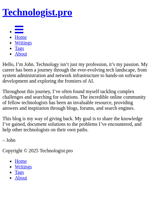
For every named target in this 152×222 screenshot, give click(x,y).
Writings (23, 42)
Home (21, 37)
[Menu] (19, 31)
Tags (19, 48)
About (21, 53)
